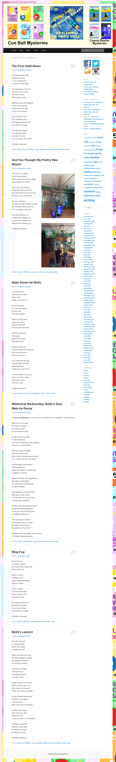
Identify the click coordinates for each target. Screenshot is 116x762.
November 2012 (89, 326)
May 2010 (87, 357)
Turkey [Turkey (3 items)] (96, 184)
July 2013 (87, 307)
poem (43, 621)
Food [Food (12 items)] (99, 149)
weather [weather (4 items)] (98, 192)
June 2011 (87, 355)
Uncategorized (27, 541)
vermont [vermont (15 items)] (89, 191)
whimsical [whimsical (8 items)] (89, 195)
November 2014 (89, 269)
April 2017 (87, 219)
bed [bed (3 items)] (87, 137)
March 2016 (88, 231)
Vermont (87, 394)
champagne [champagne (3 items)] (91, 142)
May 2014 (87, 283)
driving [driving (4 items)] (86, 150)
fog (39, 621)
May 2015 (87, 255)
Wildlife (26, 272)
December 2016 (89, 221)
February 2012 (89, 348)
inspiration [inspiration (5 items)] (88, 162)
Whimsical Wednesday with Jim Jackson (93, 104)
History (86, 375)
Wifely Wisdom (95, 129)
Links (35, 50)
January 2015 (88, 264)
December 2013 (89, 295)
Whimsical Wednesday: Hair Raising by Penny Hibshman (94, 119)
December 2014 (89, 267)
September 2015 (89, 245)
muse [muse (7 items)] (86, 165)
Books (28, 50)
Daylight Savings (41, 743)
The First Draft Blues (26, 66)
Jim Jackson (88, 102)
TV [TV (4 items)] (99, 184)
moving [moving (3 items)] (100, 162)
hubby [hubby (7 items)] (87, 157)
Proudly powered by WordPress (58, 754)
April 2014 (87, 286)
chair (43, 393)
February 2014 (89, 291)
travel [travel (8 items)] (90, 184)
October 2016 (88, 224)
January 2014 (88, 293)
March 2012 (88, 345)
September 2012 (89, 331)
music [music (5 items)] (92, 165)
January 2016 (88, 236)
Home (14, 50)
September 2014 (89, 274)
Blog (21, 50)
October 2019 (88, 216)
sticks (41, 272)
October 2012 (88, 329)
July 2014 (87, 279)
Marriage (87, 380)
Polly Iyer (87, 109)
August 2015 (88, 248)
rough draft (55, 149)
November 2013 (89, 298)
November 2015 (89, 240)
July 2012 (87, 336)
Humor (20, 393)
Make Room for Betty (26, 282)
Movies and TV (89, 382)
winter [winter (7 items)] (98, 195)
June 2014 (87, 281)
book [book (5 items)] (95, 138)
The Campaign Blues (91, 92)
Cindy (86, 124)
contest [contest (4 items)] (97, 146)
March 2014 (88, 288)
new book (48, 149)
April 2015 (87, 257)
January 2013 (88, 322)
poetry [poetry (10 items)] (87, 171)
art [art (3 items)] (84, 137)
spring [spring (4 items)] (102, 175)
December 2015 (89, 238)
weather (86, 397)
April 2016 (87, 228)
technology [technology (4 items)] (88, 181)
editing (42, 149)
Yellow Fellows (89, 94)
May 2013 (87, 312)
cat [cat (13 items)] (86, 141)
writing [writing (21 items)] (89, 200)
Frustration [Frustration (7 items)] (89, 153)
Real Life (25, 149)
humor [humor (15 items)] (95, 157)
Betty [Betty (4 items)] (90, 138)
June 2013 (87, 310)
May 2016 (87, 226)
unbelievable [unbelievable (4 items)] (88, 187)
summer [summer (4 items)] (87, 178)
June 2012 (87, 338)
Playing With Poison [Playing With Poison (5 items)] (92, 168)
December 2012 (89, 324)
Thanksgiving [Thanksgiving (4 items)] (97, 181)
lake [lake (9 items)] (95, 161)
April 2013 (87, 314)
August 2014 (88, 276)
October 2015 (88, 243)
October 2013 (88, 300)
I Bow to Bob (88, 89)
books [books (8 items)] (100, 137)
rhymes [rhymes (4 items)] (86, 175)
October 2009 (88, 362)
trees (45, 272)
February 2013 (89, 319)
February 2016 (89, 233)
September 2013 (89, 303)
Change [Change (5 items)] (98, 142)
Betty (36, 393)
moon (47, 541)
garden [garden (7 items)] (98, 153)
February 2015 (89, 262)
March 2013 (88, 317)
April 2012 (87, 343)
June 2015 (87, 252)
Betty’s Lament (22, 632)
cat (40, 393)
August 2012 (88, 334)
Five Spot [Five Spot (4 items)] (92, 150)
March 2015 (88, 259)
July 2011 (87, 353)
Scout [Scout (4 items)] (92, 175)
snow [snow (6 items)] (96, 175)
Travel (86, 390)
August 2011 (88, 350)
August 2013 (88, 305)
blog (36, 621)
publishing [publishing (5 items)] (96, 172)
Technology (26, 743)
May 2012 (87, 341)
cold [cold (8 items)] (92, 145)
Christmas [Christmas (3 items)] (87, 146)
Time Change (56, 743)
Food (42, 541)
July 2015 (87, 250)
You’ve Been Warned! (91, 87)
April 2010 (87, 360)
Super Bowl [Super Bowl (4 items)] (94, 178)
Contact (43, 50)
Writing (31, 149)
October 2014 (88, 271)
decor (37, 272)
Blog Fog (18, 552)
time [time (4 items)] (85, 184)
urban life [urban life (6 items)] (97, 187)
